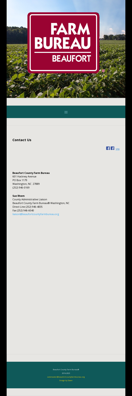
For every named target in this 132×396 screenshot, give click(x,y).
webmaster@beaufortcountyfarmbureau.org (66, 377)
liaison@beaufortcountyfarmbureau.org (35, 214)
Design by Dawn (65, 380)
